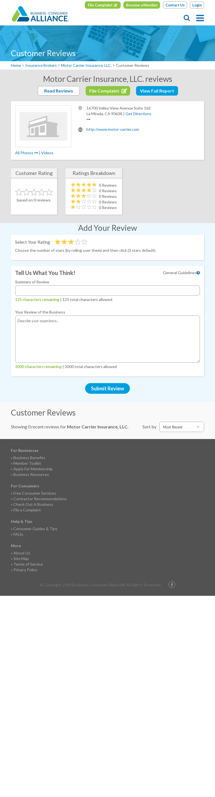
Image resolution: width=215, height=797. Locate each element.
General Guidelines (180, 272)
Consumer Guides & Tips (35, 528)
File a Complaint (27, 509)
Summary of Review (32, 281)
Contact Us (175, 5)
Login (197, 5)
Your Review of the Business (40, 312)
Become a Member (142, 5)
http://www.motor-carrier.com (113, 129)
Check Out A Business (33, 504)
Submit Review (107, 388)
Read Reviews (58, 90)
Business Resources (31, 474)
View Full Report (157, 90)
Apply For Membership (33, 468)
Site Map (21, 558)
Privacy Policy (25, 569)
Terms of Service (28, 564)
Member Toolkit (27, 463)
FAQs (18, 534)
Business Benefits (29, 457)
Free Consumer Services (34, 493)
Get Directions (138, 113)
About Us (21, 553)
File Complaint (100, 5)
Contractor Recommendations (40, 498)
